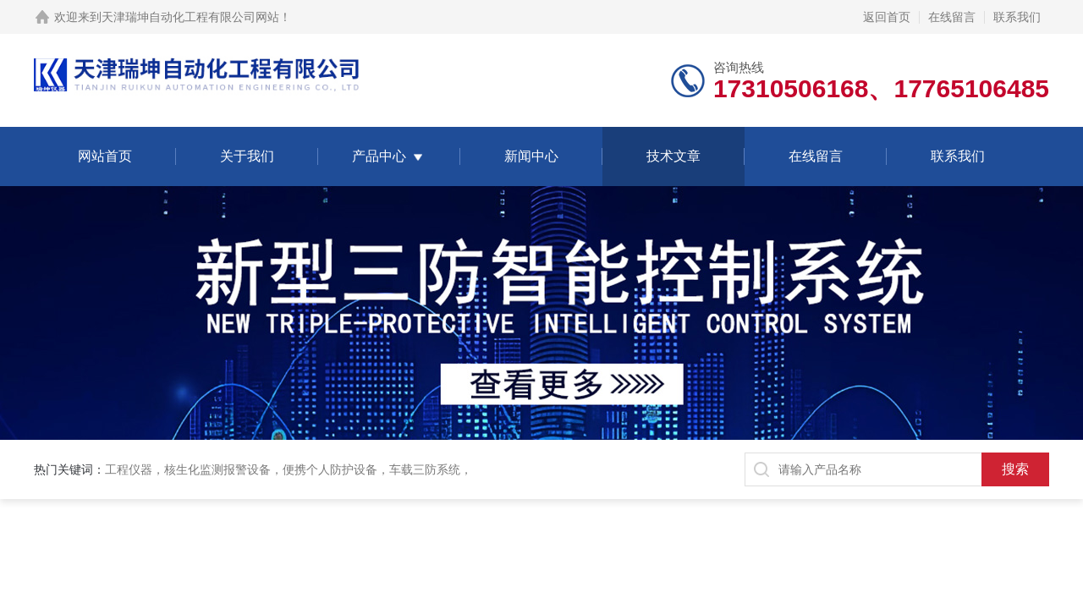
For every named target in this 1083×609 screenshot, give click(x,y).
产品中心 (379, 156)
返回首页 (886, 17)
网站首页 (105, 156)
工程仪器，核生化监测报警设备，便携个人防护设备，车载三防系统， (288, 469)
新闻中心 (531, 156)
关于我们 (247, 156)
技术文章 (673, 156)
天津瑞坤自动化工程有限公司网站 (190, 17)
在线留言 (952, 17)
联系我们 (1017, 17)
